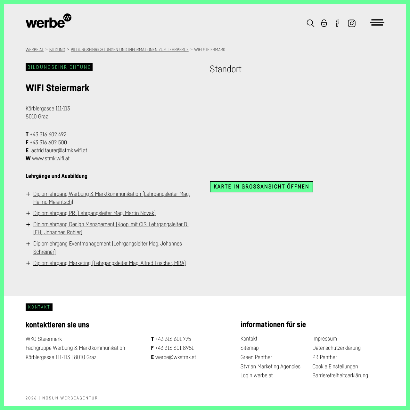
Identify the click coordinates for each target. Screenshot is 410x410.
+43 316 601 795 (173, 338)
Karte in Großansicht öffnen (261, 186)
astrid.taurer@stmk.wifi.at (59, 150)
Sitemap (250, 347)
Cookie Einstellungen (335, 366)
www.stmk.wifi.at (51, 158)
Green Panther (256, 357)
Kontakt (249, 338)
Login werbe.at (257, 375)
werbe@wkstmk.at (175, 357)
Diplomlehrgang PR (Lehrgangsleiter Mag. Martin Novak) (94, 213)
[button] (311, 24)
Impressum (324, 338)
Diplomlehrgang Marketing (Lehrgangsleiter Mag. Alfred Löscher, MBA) (109, 263)
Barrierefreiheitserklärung (340, 375)
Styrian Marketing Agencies (270, 366)
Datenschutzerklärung (336, 347)
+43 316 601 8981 (174, 347)
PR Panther (324, 357)
